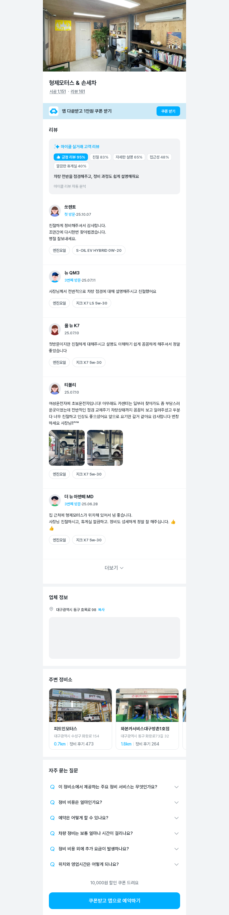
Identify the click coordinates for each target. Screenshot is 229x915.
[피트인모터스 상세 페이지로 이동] (80, 719)
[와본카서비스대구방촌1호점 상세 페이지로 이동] (147, 719)
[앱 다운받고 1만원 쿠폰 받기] (114, 111)
